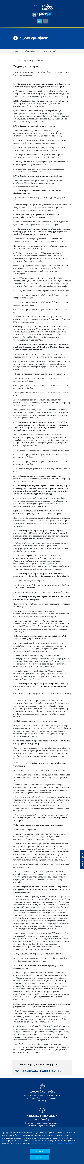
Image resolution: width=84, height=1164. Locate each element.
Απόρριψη (39, 1151)
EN (39, 21)
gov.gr (5, 1140)
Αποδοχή (40, 1157)
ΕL (46, 21)
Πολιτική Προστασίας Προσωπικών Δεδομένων (51, 1143)
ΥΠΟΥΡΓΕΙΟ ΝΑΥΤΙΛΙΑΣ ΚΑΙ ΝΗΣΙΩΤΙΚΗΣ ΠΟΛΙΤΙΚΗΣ (38, 1071)
